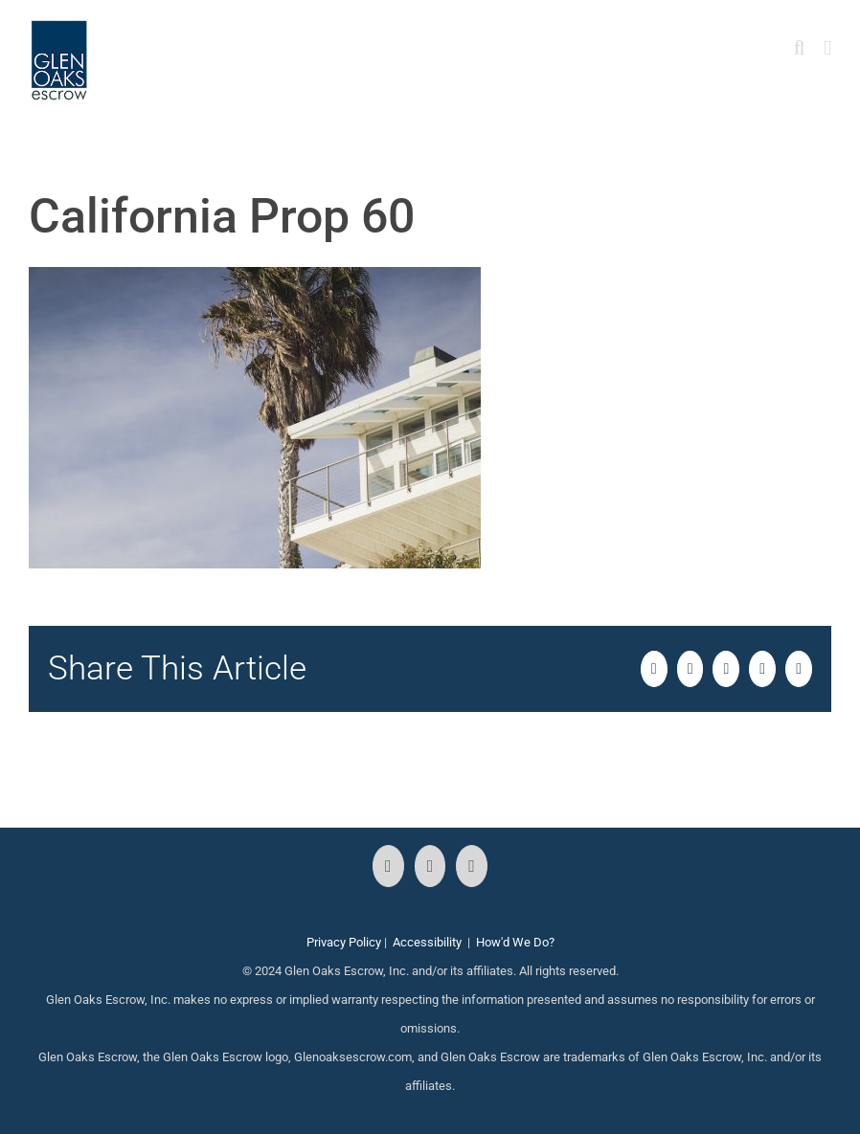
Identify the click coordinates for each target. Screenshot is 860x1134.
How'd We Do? (515, 942)
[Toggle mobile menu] (827, 48)
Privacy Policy (343, 942)
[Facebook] (388, 866)
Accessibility (427, 942)
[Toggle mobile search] (799, 48)
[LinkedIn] (471, 866)
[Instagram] (430, 866)
